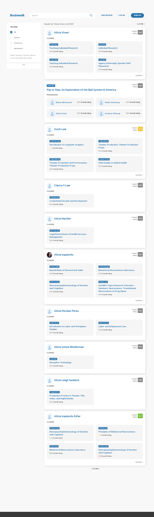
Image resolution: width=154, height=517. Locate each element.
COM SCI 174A (55, 141)
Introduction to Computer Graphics (67, 144)
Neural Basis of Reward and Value (66, 270)
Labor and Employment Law (112, 326)
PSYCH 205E (54, 267)
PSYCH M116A (104, 267)
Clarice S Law (62, 186)
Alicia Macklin (62, 219)
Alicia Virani (61, 33)
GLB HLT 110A (104, 159)
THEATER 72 (54, 392)
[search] (59, 15)
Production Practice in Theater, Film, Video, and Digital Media (67, 397)
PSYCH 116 (54, 446)
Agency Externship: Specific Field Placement (114, 64)
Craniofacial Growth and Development (68, 201)
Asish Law (60, 129)
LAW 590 (53, 359)
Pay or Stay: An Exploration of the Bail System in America (81, 90)
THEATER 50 (103, 141)
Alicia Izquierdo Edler (67, 416)
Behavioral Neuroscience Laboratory (116, 270)
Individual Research (107, 48)
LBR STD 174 (103, 323)
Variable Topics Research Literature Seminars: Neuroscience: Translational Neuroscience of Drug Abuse (117, 288)
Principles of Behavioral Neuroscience (116, 431)
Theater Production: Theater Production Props (118, 146)
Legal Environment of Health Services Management (68, 235)
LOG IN (122, 15)
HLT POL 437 (54, 230)
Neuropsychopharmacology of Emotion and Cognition (69, 287)
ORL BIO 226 (54, 197)
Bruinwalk (17, 15)
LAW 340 (102, 44)
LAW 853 (102, 60)
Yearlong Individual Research (64, 48)
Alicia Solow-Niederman (69, 347)
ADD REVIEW (106, 15)
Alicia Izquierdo (63, 255)
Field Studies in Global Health (112, 162)
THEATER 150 (55, 159)
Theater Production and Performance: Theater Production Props (68, 164)
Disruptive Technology (60, 362)
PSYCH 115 (103, 428)
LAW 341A (53, 44)
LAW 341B (53, 60)
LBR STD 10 (54, 323)
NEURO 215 (103, 282)
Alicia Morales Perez (66, 311)
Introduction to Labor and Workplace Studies (68, 328)
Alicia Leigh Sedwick (66, 380)
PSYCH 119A (54, 282)
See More (139, 75)
